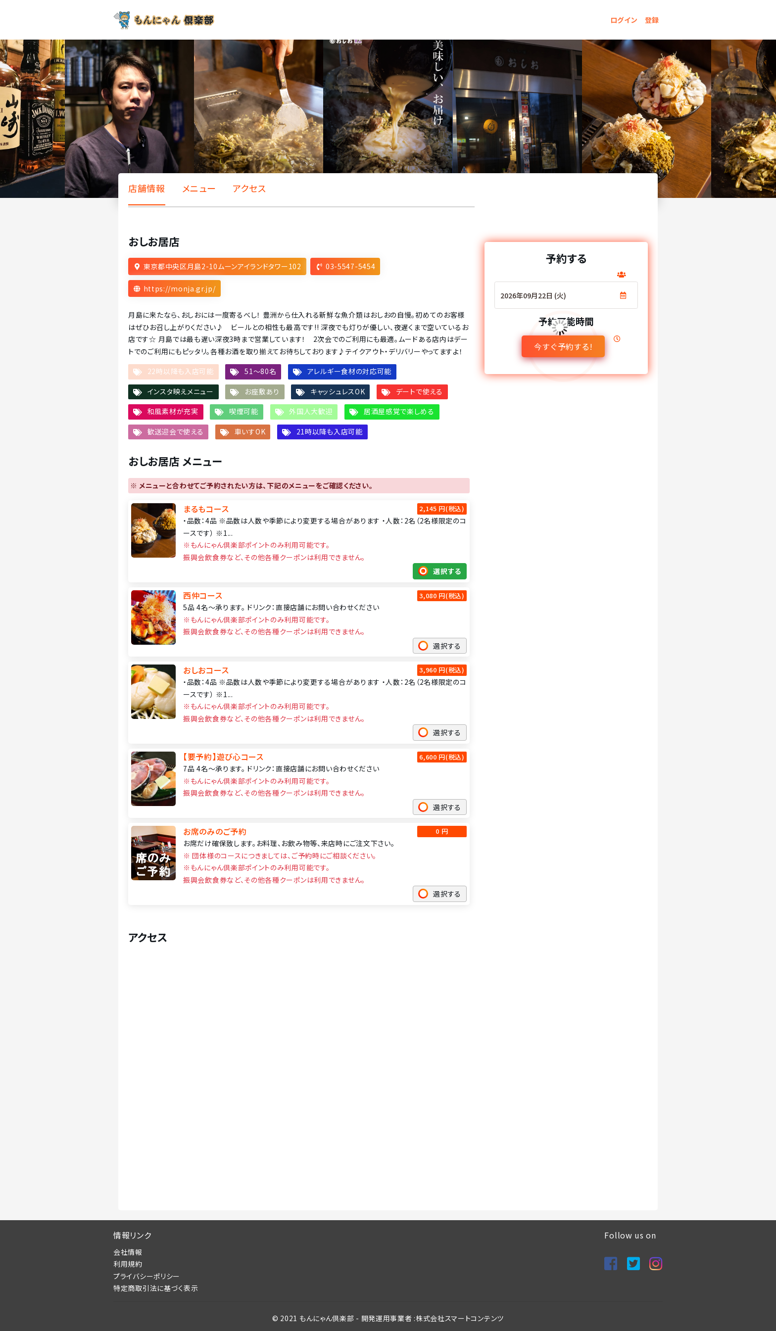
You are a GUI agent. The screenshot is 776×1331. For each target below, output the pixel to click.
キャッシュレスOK (337, 391)
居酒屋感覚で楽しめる (399, 411)
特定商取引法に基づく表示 (155, 1288)
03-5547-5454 (350, 266)
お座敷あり (262, 391)
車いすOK (250, 431)
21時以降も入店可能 (329, 431)
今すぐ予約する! (563, 346)
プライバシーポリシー (146, 1276)
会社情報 (128, 1252)
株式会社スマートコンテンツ (460, 1318)
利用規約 (128, 1264)
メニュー (199, 188)
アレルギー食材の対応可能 (349, 371)
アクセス (249, 188)
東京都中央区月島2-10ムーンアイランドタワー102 (222, 266)
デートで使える (419, 391)
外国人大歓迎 (311, 411)
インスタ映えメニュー (180, 391)
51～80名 (260, 371)
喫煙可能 (243, 411)
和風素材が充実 (172, 411)
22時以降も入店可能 (180, 371)
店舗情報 (146, 188)
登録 (652, 20)
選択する (447, 571)
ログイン (624, 20)
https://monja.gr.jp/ (180, 288)
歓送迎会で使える (175, 431)
